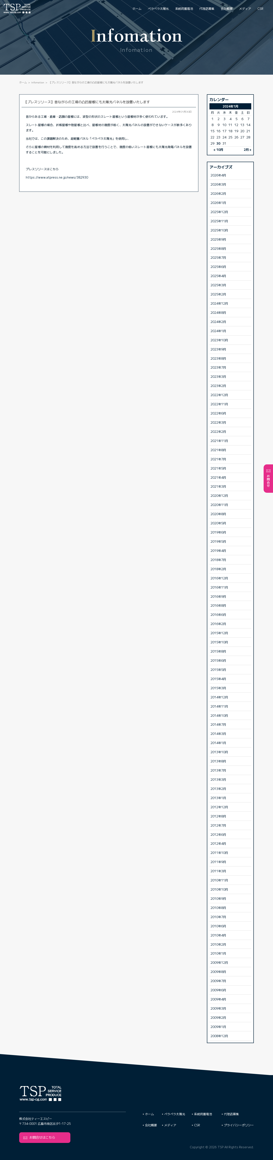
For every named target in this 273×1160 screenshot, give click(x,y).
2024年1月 (218, 331)
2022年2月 (218, 431)
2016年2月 (218, 623)
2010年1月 (218, 953)
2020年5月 (218, 523)
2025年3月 (218, 285)
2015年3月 (218, 688)
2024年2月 (218, 321)
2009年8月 (218, 971)
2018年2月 (218, 569)
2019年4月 (218, 550)
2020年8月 (218, 514)
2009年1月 (218, 1026)
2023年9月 (218, 349)
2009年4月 (218, 999)
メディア (245, 8)
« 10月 (218, 149)
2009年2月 (218, 1017)
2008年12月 (219, 1036)
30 (218, 143)
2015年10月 (219, 642)
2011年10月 (219, 852)
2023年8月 (218, 358)
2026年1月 (218, 202)
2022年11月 (219, 404)
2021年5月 (218, 468)
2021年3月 (218, 486)
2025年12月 (219, 211)
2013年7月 (218, 770)
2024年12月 (219, 303)
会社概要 (227, 8)
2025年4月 (218, 275)
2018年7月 (218, 559)
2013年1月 (218, 797)
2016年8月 (218, 605)
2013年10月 (219, 752)
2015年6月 (218, 660)
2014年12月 (219, 697)
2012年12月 (219, 807)
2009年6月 (218, 990)
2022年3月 (218, 422)
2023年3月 (218, 376)
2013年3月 (218, 779)
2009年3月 (218, 1008)
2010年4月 (218, 935)
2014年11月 (219, 706)
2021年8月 (218, 450)
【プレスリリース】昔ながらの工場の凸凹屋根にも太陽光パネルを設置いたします (87, 101)
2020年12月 (219, 495)
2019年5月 (218, 541)
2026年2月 (218, 193)
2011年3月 (218, 871)
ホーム (136, 8)
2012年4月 (218, 843)
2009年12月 (219, 962)
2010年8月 (218, 907)
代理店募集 (206, 8)
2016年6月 (218, 614)
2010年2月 (218, 944)
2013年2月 (218, 788)
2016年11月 (219, 587)
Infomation (37, 82)
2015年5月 (218, 669)
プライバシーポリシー (239, 1125)
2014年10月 (219, 715)
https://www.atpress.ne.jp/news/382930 (57, 177)
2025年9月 (218, 239)
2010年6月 (218, 926)
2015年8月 (218, 651)
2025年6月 (218, 266)
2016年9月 (218, 596)
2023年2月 (218, 385)
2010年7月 (218, 916)
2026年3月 (218, 184)
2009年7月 (218, 980)
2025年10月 (219, 230)
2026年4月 (218, 175)
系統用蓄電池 (184, 8)
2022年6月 (218, 413)
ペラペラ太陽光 (158, 8)
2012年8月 (218, 816)
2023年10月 (219, 340)
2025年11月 (219, 221)
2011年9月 (218, 861)
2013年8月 (218, 761)
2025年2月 (218, 294)
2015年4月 (218, 678)
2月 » (247, 149)
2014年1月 (218, 742)
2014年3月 (218, 733)
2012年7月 (218, 825)
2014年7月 (218, 724)
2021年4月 (218, 477)
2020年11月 (219, 504)
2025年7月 (218, 257)
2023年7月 (218, 367)
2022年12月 (219, 394)
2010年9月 (218, 898)
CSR (260, 8)
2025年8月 (218, 248)
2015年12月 (219, 633)
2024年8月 (218, 312)
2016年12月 (219, 578)
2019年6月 (218, 532)
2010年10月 (219, 889)
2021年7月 (218, 459)
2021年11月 (219, 440)
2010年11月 (219, 880)
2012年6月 (218, 834)
